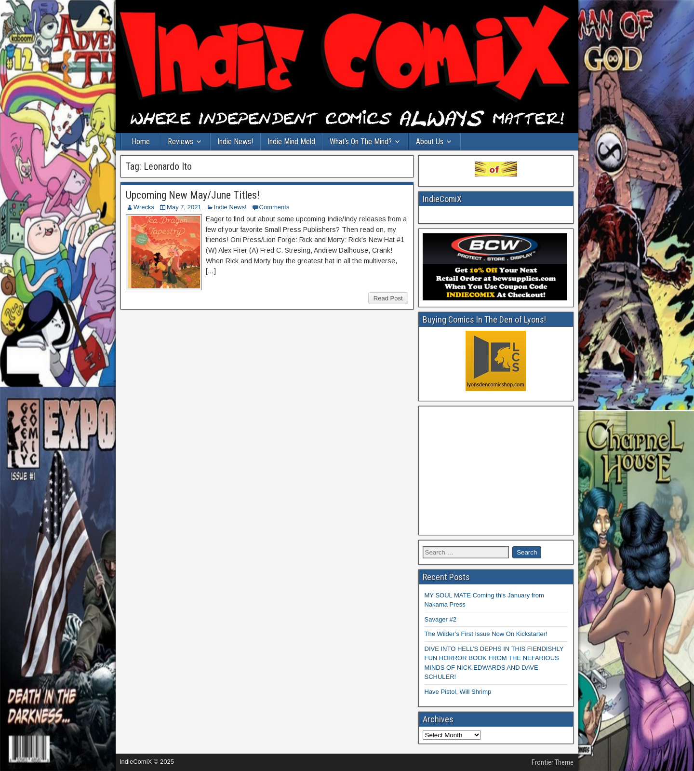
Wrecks (143, 207)
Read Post (388, 298)
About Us (429, 141)
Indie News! (235, 141)
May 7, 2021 (184, 207)
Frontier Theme (553, 762)
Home (141, 141)
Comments (274, 207)
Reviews (180, 141)
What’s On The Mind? (361, 141)
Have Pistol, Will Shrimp (458, 691)
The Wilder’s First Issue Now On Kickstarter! (486, 633)
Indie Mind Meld (291, 141)
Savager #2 (441, 619)
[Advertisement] (496, 470)
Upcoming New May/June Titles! (193, 195)
